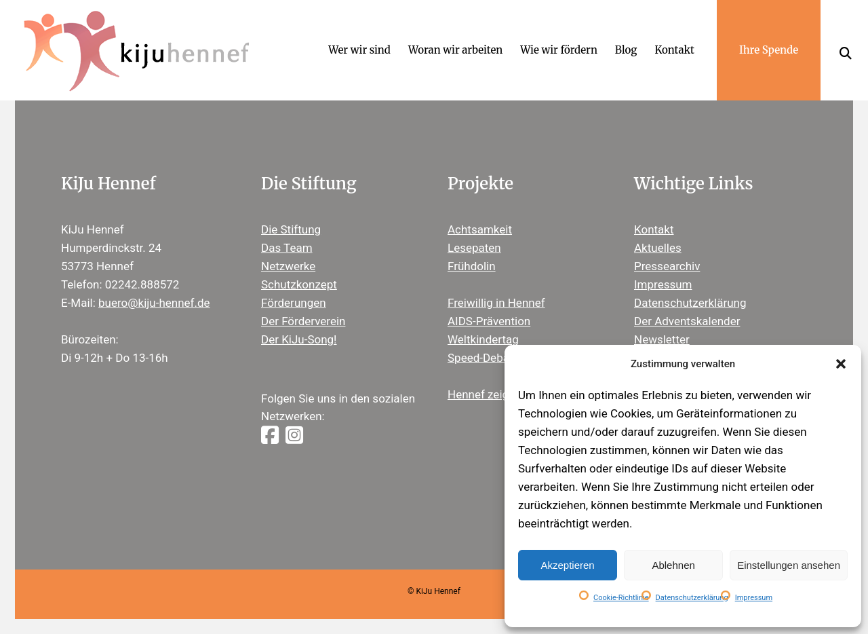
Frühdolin (472, 266)
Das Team (287, 248)
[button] (841, 364)
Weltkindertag (483, 339)
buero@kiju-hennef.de (154, 303)
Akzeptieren (567, 565)
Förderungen (293, 303)
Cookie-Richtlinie (621, 597)
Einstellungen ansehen (788, 565)
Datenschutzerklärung (692, 597)
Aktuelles (658, 248)
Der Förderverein (303, 321)
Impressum (753, 597)
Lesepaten (474, 248)
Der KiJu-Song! (299, 339)
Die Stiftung (291, 229)
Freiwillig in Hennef (496, 303)
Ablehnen (673, 565)
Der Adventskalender (687, 321)
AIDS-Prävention (489, 321)
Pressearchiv (667, 266)
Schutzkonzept (299, 284)
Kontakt (654, 229)
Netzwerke (288, 266)
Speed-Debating (488, 358)
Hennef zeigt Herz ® (499, 394)
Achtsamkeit (480, 229)
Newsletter (662, 339)
